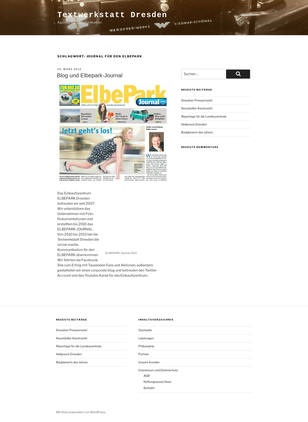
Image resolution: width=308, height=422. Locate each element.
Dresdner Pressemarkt (196, 100)
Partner (143, 354)
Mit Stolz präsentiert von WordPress (80, 412)
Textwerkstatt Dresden (112, 15)
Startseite (145, 330)
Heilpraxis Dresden (194, 124)
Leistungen (146, 338)
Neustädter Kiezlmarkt (196, 108)
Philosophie (146, 346)
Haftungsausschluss (157, 381)
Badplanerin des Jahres (197, 132)
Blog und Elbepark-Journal (89, 75)
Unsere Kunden (149, 362)
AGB (147, 375)
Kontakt (149, 388)
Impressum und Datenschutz (158, 370)
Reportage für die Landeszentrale (204, 116)
